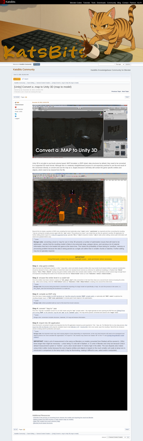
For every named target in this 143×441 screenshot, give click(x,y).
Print (127, 97)
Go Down (16, 97)
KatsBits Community (24, 69)
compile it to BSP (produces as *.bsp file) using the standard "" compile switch (70, 296)
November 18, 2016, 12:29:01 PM (40, 102)
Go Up (15, 429)
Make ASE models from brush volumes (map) (46, 421)
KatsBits (10, 1)
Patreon (133, 3)
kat (18, 102)
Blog (119, 3)
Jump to (104, 437)
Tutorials (86, 3)
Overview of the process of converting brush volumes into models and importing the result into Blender (63, 417)
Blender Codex (76, 3)
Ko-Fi (139, 3)
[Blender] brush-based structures (42, 423)
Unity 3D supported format (59, 235)
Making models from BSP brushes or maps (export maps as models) (53, 419)
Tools (93, 3)
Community (111, 3)
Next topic (125, 91)
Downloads (101, 3)
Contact (125, 3)
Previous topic (116, 91)
